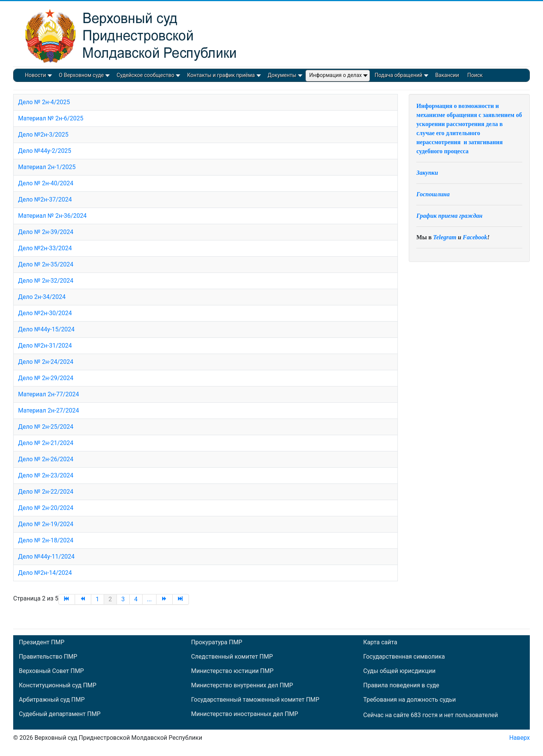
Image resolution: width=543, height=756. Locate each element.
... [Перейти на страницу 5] (149, 599)
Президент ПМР (41, 642)
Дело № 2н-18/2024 (45, 540)
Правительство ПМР (48, 656)
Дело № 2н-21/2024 (45, 443)
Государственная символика (404, 656)
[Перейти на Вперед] (164, 599)
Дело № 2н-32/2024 (45, 280)
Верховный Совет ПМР (51, 671)
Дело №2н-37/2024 (45, 199)
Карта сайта (380, 642)
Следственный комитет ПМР (232, 656)
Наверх (519, 737)
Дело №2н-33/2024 (45, 248)
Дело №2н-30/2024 (45, 313)
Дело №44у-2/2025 (44, 150)
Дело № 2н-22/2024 (45, 491)
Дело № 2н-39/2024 (45, 232)
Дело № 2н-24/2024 (45, 361)
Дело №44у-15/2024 (46, 329)
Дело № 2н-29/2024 (45, 378)
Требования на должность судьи (409, 699)
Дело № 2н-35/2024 (45, 264)
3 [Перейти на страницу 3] (123, 599)
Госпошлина (432, 194)
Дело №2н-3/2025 (43, 134)
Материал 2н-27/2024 (48, 410)
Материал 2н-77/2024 (48, 394)
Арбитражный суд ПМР (51, 699)
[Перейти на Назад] (83, 599)
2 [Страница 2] (110, 599)
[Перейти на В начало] (66, 599)
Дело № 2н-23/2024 (45, 475)
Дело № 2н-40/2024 (45, 183)
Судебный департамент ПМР (60, 714)
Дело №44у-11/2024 (46, 556)
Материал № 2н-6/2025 (50, 118)
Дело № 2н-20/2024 (45, 507)
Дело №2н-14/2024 (45, 572)
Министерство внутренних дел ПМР (242, 685)
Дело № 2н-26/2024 (45, 459)
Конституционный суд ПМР (58, 685)
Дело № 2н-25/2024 (45, 426)
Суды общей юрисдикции (399, 671)
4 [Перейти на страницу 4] (136, 599)
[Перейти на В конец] (181, 599)
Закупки (427, 172)
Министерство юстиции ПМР (232, 671)
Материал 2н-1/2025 (46, 167)
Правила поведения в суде (401, 685)
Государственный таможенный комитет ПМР (255, 699)
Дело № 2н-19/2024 (45, 524)
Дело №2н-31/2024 (45, 345)
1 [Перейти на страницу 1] (97, 599)
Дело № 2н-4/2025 (44, 102)
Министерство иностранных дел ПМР (244, 714)
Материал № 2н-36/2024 (52, 215)
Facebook (475, 237)
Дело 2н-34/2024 (42, 296)
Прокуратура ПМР (216, 642)
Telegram (445, 237)
